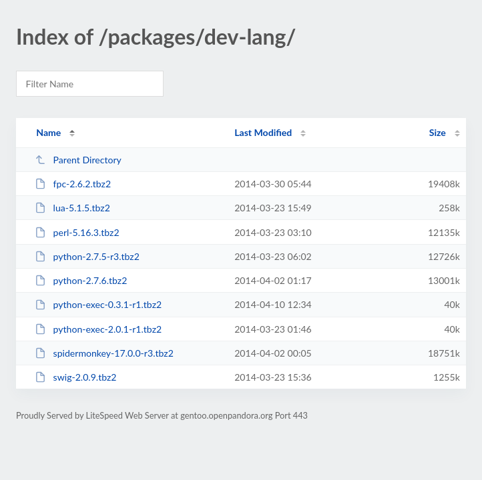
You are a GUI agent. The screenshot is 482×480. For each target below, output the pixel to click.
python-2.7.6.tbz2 (81, 280)
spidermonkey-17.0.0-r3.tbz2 (104, 353)
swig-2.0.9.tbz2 (75, 377)
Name (48, 132)
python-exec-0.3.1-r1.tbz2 (98, 304)
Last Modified (263, 132)
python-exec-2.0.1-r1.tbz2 (98, 329)
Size (437, 132)
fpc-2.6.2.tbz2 (73, 183)
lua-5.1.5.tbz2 (72, 207)
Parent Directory (78, 159)
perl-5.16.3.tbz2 (77, 232)
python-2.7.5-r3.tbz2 (87, 256)
